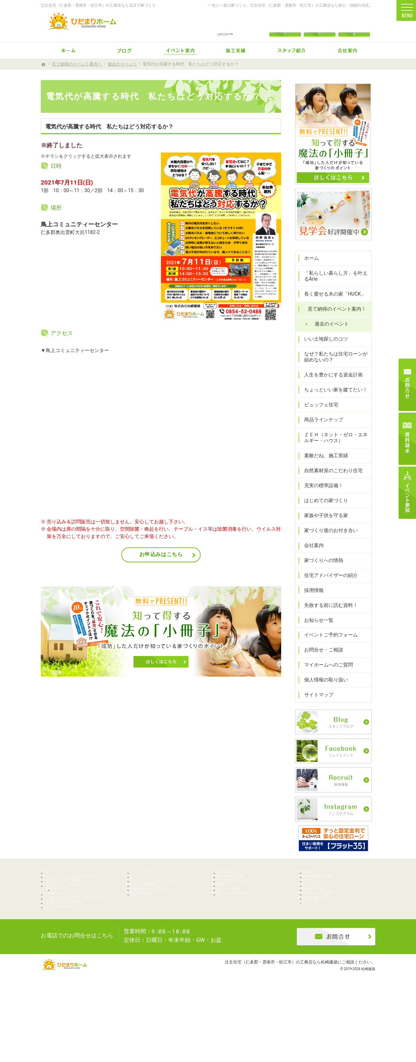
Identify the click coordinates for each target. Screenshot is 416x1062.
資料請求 (407, 439)
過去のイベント (328, 333)
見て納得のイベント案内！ (333, 319)
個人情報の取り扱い (323, 690)
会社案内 (310, 555)
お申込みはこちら (161, 554)
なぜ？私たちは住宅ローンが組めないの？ (335, 367)
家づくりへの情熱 (320, 570)
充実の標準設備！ (320, 495)
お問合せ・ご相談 (320, 660)
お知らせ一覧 (315, 630)
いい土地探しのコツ (323, 348)
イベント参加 (407, 493)
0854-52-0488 (225, 25)
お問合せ (354, 25)
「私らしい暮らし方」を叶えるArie (335, 286)
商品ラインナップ (320, 429)
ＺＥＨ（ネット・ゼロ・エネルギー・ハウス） (335, 447)
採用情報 (310, 600)
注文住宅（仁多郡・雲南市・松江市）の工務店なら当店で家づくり (98, 5)
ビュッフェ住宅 (318, 414)
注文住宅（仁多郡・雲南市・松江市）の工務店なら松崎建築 (281, 1028)
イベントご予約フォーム (327, 645)
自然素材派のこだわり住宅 (330, 480)
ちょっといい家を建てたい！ (332, 400)
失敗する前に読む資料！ (327, 615)
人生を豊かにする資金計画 (330, 385)
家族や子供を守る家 (323, 525)
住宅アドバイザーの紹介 (327, 585)
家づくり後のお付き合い (327, 540)
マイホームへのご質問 (325, 675)
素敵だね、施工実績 (323, 465)
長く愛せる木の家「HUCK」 (331, 304)
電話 (285, 25)
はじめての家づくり (323, 510)
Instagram (320, 25)
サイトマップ (315, 705)
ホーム (308, 268)
